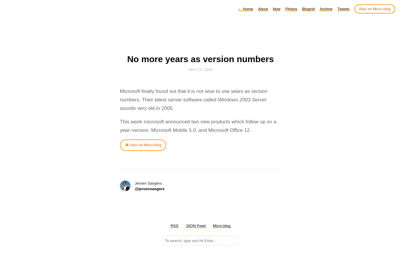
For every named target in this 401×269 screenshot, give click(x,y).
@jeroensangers (150, 189)
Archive (326, 9)
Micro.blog (222, 226)
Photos (291, 9)
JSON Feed (196, 226)
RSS (174, 226)
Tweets (343, 9)
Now (276, 9)
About (263, 9)
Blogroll (308, 9)
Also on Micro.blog (374, 9)
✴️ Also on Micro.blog (143, 145)
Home (245, 9)
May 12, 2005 (200, 69)
